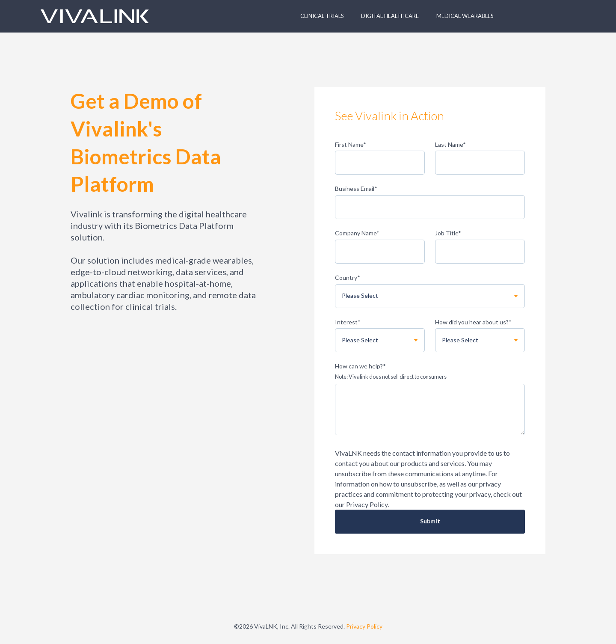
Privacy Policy (364, 626)
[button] (324, 16)
